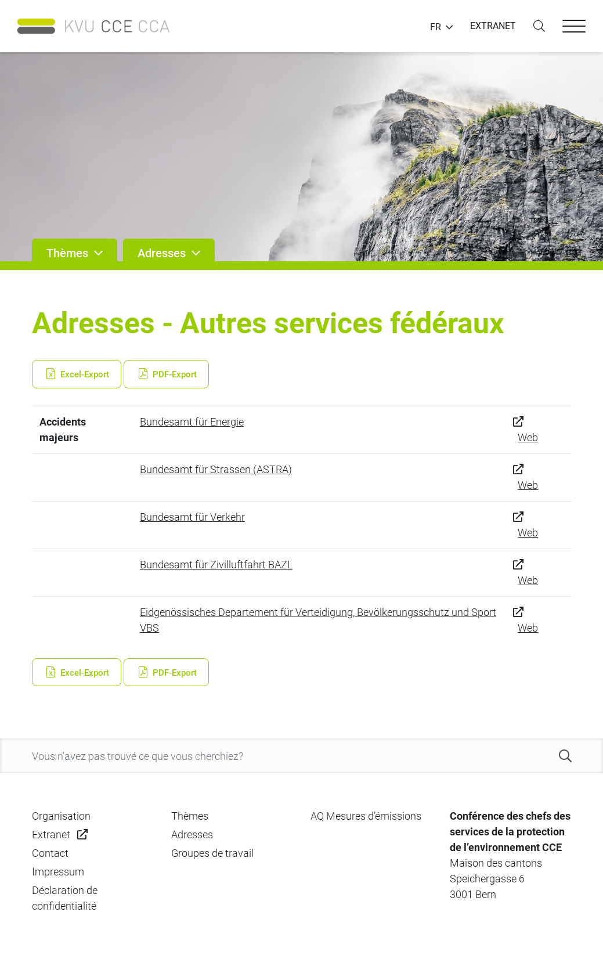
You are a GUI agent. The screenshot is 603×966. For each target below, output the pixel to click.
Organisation (61, 816)
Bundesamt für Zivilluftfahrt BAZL (216, 564)
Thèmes (189, 816)
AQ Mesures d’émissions (365, 816)
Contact (50, 853)
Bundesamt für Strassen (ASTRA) (216, 469)
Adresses (192, 834)
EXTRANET (493, 25)
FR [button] (435, 27)
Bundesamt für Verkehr (192, 517)
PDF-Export (166, 374)
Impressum (58, 872)
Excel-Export (77, 374)
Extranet (51, 834)
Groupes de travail (212, 853)
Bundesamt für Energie (192, 422)
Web (528, 437)
